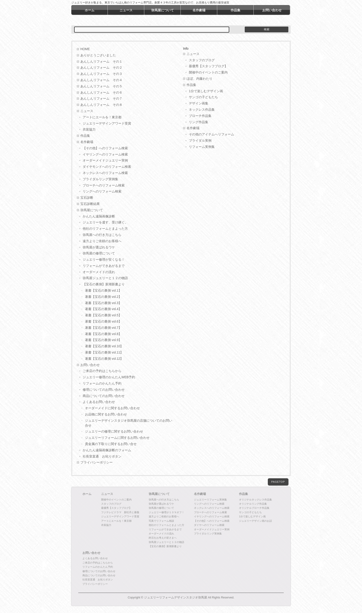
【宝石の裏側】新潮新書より (104, 284)
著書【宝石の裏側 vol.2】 (103, 297)
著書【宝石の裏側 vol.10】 (104, 346)
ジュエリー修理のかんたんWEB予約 (109, 377)
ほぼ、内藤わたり (199, 78)
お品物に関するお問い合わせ (106, 414)
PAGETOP (278, 481)
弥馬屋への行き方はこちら (102, 235)
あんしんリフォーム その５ (101, 86)
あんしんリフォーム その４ (101, 80)
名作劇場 (86, 142)
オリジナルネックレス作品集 (255, 499)
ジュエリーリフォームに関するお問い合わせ (117, 437)
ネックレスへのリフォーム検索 (105, 173)
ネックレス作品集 (202, 109)
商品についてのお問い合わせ (104, 396)
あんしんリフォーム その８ (101, 105)
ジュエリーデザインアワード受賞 (107, 123)
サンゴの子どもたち (203, 97)
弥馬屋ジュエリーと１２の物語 (105, 278)
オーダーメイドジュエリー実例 (105, 160)
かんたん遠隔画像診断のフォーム (107, 450)
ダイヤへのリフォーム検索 (209, 525)
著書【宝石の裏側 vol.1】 (103, 290)
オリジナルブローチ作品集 (254, 507)
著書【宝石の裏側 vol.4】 (103, 309)
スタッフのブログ (202, 60)
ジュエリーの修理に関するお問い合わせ (114, 431)
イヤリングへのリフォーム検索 (105, 154)
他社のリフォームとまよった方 (105, 228)
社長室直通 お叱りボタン (102, 456)
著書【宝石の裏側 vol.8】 (103, 334)
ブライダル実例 (200, 140)
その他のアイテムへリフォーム (211, 134)
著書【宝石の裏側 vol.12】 (104, 358)
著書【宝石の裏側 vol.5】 (103, 315)
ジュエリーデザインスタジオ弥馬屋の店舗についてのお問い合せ (128, 423)
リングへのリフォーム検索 (102, 191)
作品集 (85, 135)
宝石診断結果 (90, 204)
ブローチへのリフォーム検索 (104, 185)
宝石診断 (86, 197)
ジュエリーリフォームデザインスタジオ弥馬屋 (175, 597)
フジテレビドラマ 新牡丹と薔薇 (120, 512)
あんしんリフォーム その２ (101, 67)
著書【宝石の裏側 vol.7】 (103, 327)
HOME (85, 49)
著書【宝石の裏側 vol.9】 (103, 340)
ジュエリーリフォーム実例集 (210, 499)
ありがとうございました (98, 55)
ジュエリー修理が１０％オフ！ (166, 512)
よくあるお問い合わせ (99, 402)
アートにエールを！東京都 (102, 117)
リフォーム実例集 (202, 147)
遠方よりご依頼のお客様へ (102, 241)
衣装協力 (89, 129)
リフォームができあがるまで (104, 266)
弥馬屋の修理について (99, 253)
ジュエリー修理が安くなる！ (104, 259)
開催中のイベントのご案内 (208, 72)
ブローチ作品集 (200, 116)
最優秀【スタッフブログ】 (208, 66)
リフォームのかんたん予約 (102, 383)
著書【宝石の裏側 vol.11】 (104, 352)
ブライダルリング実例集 (100, 179)
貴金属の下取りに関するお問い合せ (111, 444)
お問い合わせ (90, 365)
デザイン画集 (198, 103)
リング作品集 (198, 122)
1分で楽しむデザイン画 (206, 91)
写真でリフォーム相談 (161, 520)
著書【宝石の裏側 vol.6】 (103, 321)
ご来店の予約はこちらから (102, 371)
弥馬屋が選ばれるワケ (99, 247)
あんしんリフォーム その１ (101, 61)
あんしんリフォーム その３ (101, 74)
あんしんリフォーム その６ (101, 92)
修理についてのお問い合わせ (104, 389)
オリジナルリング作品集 (253, 503)
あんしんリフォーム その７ (101, 98)
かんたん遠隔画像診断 (99, 216)
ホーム (86, 494)
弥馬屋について (91, 210)
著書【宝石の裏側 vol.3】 (103, 303)
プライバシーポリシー (96, 462)
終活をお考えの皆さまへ (163, 537)
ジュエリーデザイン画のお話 (255, 520)
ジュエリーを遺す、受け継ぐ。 (105, 222)
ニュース (86, 111)
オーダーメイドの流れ (99, 272)
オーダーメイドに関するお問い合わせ (112, 408)
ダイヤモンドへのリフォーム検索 (107, 166)
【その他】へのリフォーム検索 (105, 148)
